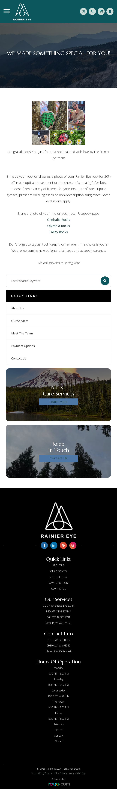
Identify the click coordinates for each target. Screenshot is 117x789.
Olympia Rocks (58, 225)
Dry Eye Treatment (58, 617)
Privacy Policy (66, 773)
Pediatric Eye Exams (58, 611)
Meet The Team (22, 333)
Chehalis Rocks (58, 219)
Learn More (58, 402)
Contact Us (18, 358)
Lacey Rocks (58, 232)
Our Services (19, 321)
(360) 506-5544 (62, 651)
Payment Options (23, 346)
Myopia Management (58, 623)
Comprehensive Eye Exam (58, 605)
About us (17, 308)
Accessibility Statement (44, 773)
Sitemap (81, 773)
